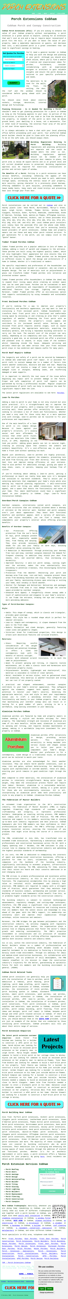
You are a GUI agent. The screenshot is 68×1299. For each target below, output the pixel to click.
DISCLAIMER (61, 13)
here (42, 1157)
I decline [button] (49, 1288)
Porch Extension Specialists (18, 1251)
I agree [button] (42, 1288)
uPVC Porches (50, 1256)
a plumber (57, 1223)
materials (35, 81)
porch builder (8, 135)
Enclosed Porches (56, 1246)
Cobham (50, 205)
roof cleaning (59, 1225)
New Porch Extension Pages (16, 1281)
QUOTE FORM (44, 1019)
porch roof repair (36, 360)
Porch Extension (38, 1246)
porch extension (49, 173)
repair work (23, 379)
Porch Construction (28, 1256)
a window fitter (43, 1218)
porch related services (30, 1014)
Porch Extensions (24, 1241)
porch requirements (25, 1016)
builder (52, 52)
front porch (24, 313)
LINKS (39, 13)
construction (60, 804)
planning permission (33, 112)
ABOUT (45, 13)
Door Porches (31, 1239)
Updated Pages (30, 1281)
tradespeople (45, 1211)
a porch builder (28, 1213)
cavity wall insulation (29, 1216)
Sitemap (3, 1281)
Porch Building (58, 1241)
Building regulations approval (48, 154)
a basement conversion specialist (34, 1228)
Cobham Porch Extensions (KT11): (17, 31)
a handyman (15, 1225)
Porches (60, 393)
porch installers (58, 223)
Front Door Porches (49, 1239)
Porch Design (21, 1246)
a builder (36, 1225)
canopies (56, 505)
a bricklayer (33, 1223)
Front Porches (15, 1239)
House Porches (9, 1244)
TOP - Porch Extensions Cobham (16, 1263)
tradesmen (56, 1230)
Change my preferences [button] (46, 1292)
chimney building (43, 1221)
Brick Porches (24, 1249)
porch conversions (11, 1004)
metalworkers (8, 1230)
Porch (4, 205)
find (9, 1117)
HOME (33, 13)
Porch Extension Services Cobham (25, 1164)
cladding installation (12, 1218)
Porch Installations (28, 1253)
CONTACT (52, 13)
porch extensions (30, 230)
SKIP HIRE (18, 1221)
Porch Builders (41, 1241)
